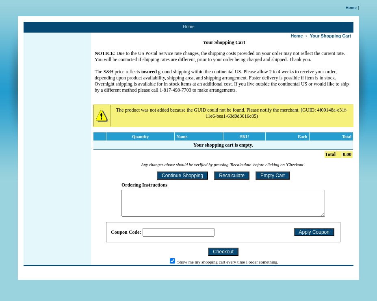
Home (351, 7)
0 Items (346, 24)
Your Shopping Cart (330, 35)
